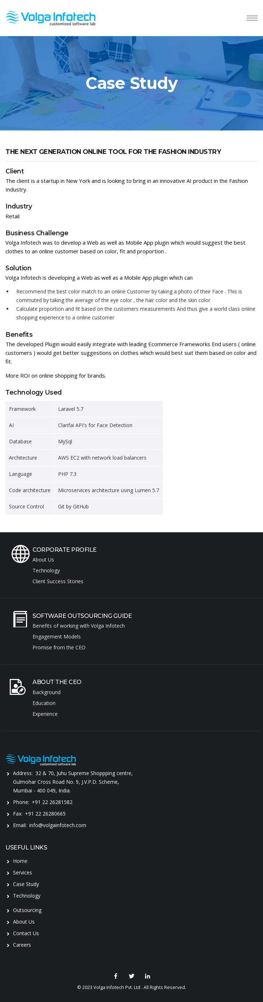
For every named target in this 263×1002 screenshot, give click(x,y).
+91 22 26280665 (45, 813)
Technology (26, 895)
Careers (22, 944)
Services (22, 872)
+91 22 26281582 (52, 802)
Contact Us (26, 933)
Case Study (26, 884)
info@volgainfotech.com (57, 825)
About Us (24, 921)
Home (20, 860)
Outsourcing (27, 910)
